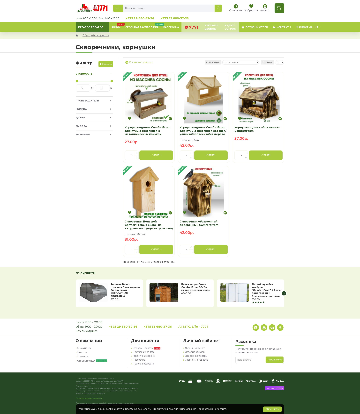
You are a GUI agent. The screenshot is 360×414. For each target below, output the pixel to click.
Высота (81, 126)
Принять (272, 409)
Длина (80, 117)
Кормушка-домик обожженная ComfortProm (257, 129)
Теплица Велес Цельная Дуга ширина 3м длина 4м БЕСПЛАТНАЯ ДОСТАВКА (125, 290)
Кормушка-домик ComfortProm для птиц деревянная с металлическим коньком (147, 131)
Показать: (267, 62)
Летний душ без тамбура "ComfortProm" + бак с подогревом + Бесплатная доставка (266, 290)
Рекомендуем (85, 273)
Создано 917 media (274, 388)
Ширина (81, 109)
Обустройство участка (95, 35)
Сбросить (107, 64)
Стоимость (84, 73)
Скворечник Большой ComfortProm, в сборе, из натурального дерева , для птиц (149, 225)
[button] (284, 293)
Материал (83, 134)
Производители (87, 100)
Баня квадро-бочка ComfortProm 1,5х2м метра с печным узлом (195, 287)
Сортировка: (213, 62)
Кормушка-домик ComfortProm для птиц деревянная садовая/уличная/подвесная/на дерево (203, 131)
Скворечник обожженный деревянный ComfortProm (199, 223)
